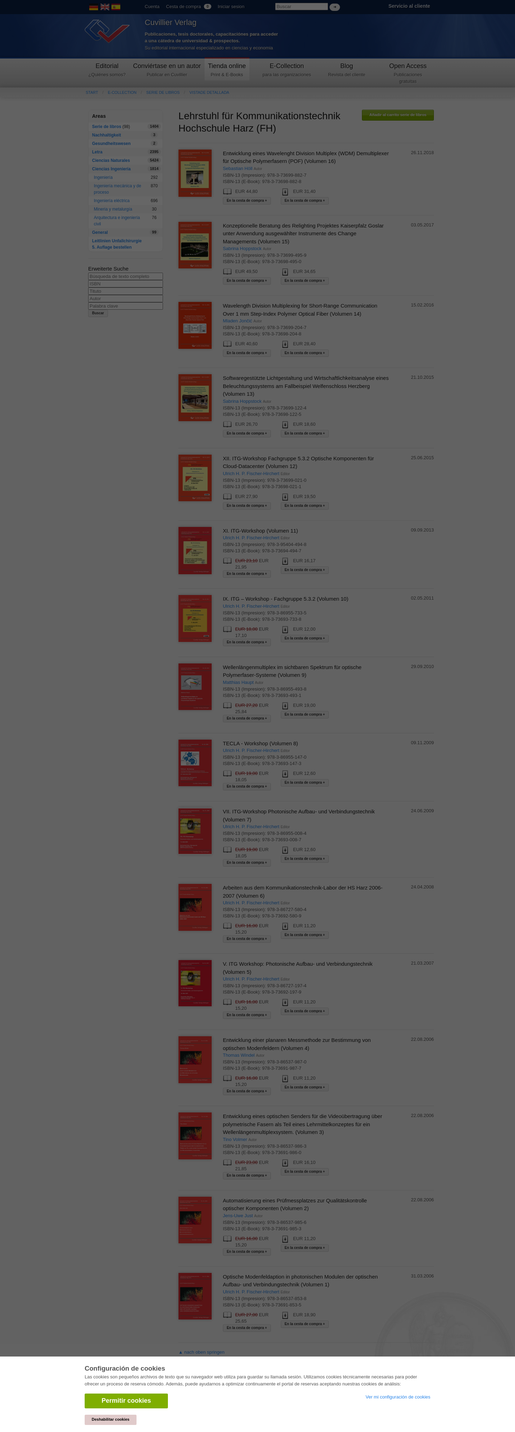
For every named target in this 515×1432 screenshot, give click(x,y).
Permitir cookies (126, 1400)
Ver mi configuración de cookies (397, 1397)
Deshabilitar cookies (110, 1419)
